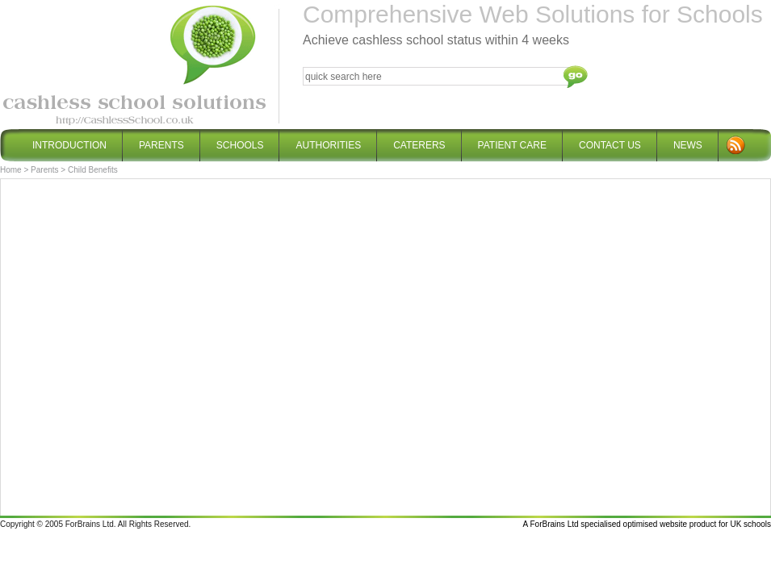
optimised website (655, 524)
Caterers (419, 140)
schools (757, 524)
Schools (240, 140)
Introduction (69, 145)
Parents (44, 169)
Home (11, 169)
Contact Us (610, 140)
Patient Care (512, 140)
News (687, 145)
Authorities (328, 145)
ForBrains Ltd (554, 524)
